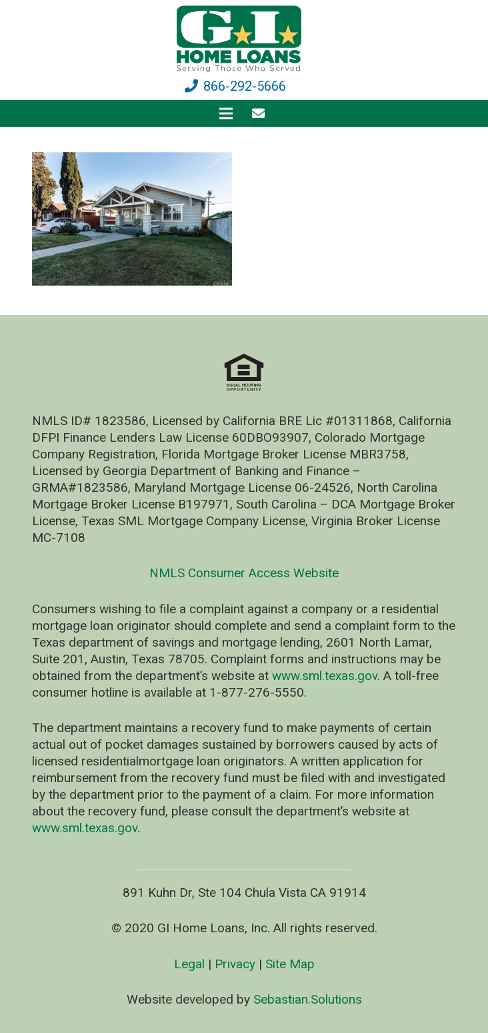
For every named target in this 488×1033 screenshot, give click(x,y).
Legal (189, 964)
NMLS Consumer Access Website (244, 573)
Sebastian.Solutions (307, 999)
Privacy (235, 964)
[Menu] (226, 113)
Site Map (290, 964)
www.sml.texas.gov (324, 675)
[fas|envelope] (261, 113)
